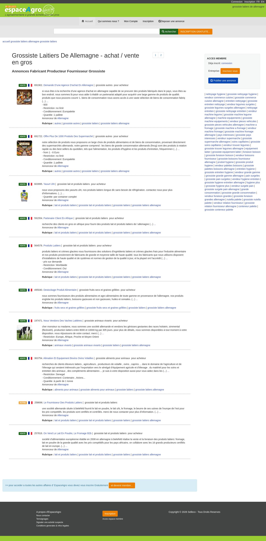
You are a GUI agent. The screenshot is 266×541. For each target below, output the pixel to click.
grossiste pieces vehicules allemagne (224, 124)
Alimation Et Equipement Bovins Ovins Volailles (68, 358)
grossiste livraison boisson (220, 155)
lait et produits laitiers (65, 205)
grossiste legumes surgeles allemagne (225, 107)
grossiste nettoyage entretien (231, 111)
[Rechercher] (169, 31)
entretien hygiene (245, 169)
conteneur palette (247, 206)
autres (57, 123)
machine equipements (229, 118)
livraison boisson (252, 152)
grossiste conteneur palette (219, 209)
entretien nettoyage (236, 101)
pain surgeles (253, 175)
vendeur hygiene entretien (246, 179)
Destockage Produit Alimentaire (60, 290)
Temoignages (42, 519)
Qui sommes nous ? (108, 21)
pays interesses (225, 135)
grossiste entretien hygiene (219, 172)
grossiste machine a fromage (230, 128)
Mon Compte (131, 21)
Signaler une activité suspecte (49, 522)
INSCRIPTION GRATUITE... (195, 31)
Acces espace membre (112, 519)
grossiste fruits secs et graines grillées (107, 307)
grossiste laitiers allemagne (115, 123)
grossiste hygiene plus (218, 186)
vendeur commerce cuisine (219, 97)
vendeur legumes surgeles (241, 104)
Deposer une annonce (171, 21)
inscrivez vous (230, 71)
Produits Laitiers (52, 245)
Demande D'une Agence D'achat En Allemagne (68, 85)
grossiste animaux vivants (87, 345)
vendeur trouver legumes (236, 145)
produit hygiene (225, 162)
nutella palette (234, 199)
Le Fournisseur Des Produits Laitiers (63, 402)
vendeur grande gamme (247, 172)
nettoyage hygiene (215, 94)
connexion (226, 63)
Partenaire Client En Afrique (58, 218)
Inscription (249, 1)
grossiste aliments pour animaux (97, 389)
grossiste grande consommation (238, 192)
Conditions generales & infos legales (52, 526)
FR (258, 1)
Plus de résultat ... (99, 469)
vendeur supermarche (228, 138)
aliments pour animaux (66, 389)
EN (262, 1)
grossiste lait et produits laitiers (95, 205)
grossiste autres (71, 123)
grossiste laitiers (90, 123)
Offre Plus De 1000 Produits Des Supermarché (68, 136)
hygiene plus (253, 182)
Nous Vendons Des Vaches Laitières (63, 320)
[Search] (107, 31)
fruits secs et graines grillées (69, 307)
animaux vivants (63, 345)
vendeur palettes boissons (228, 165)
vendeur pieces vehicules (243, 121)
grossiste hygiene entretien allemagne (225, 182)
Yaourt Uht (49, 184)
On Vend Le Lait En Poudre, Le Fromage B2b (68, 433)
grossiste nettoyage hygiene (242, 94)
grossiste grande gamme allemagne (225, 175)
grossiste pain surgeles (218, 179)
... (47, 101)
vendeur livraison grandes (218, 196)
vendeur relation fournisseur (228, 203)
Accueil (87, 21)
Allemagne (63, 118)
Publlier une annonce (223, 80)
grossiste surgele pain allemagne (222, 189)
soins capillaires (240, 141)
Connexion (236, 1)
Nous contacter (43, 515)
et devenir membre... (122, 485)
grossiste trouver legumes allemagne (224, 148)
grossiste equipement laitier (226, 152)
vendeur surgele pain (242, 186)
